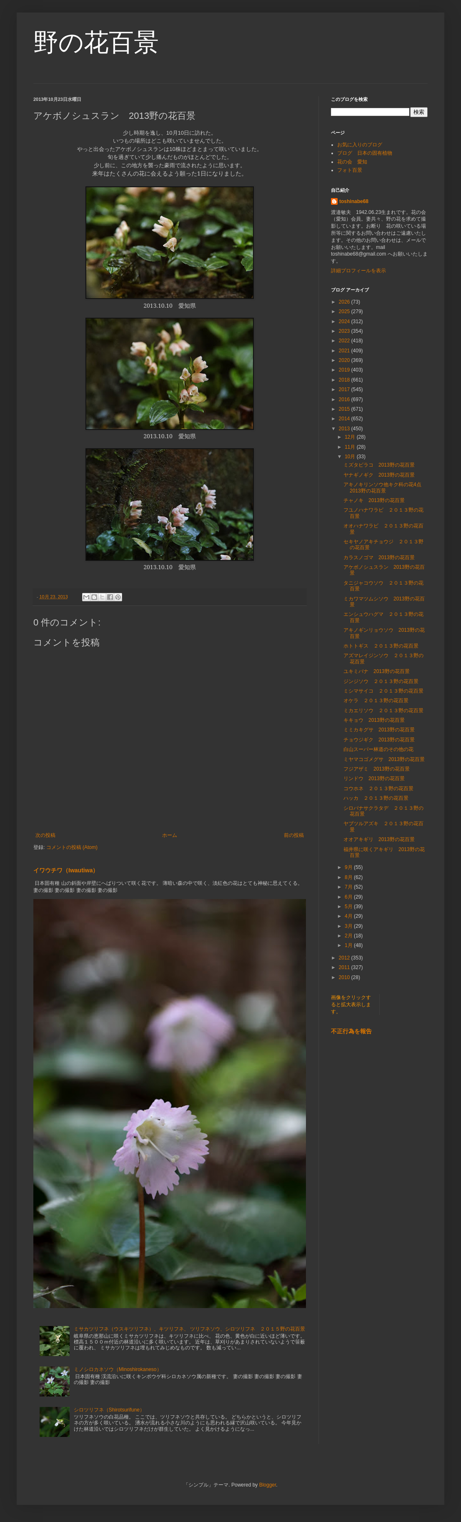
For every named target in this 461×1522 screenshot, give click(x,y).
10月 (351, 457)
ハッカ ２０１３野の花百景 (378, 798)
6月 (349, 897)
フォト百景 (349, 170)
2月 (349, 936)
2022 (345, 341)
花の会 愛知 (352, 162)
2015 (345, 409)
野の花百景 (96, 42)
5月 (349, 906)
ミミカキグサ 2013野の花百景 (379, 730)
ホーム (169, 835)
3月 (349, 926)
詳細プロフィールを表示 (358, 271)
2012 (345, 958)
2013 (345, 429)
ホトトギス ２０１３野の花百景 (380, 646)
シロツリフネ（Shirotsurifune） (109, 1410)
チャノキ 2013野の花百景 (374, 500)
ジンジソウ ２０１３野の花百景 (380, 681)
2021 (345, 351)
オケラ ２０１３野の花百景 (375, 700)
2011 (345, 967)
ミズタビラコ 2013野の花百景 (379, 465)
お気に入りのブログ (359, 145)
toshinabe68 (353, 201)
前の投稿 (294, 835)
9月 (349, 867)
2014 (345, 419)
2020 (345, 360)
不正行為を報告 (351, 1031)
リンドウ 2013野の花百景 (374, 778)
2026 (345, 302)
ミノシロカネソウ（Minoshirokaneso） (118, 1369)
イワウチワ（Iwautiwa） (65, 870)
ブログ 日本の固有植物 (364, 153)
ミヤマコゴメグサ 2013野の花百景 (384, 759)
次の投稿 (45, 835)
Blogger (267, 1485)
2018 (345, 380)
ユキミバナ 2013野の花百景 (376, 671)
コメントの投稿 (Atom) (72, 847)
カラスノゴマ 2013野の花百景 (379, 557)
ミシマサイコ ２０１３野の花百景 (383, 691)
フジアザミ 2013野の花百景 (376, 769)
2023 (345, 331)
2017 (345, 389)
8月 (349, 877)
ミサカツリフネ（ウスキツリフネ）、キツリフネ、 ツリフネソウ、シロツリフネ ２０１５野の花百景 (189, 1329)
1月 (349, 945)
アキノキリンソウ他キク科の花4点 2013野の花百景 (384, 487)
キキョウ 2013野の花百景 (374, 720)
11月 (351, 447)
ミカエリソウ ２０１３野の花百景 (383, 710)
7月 (349, 887)
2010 (345, 977)
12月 (351, 437)
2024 (345, 321)
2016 (345, 399)
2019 (345, 370)
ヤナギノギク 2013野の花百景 (379, 475)
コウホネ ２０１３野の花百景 (378, 788)
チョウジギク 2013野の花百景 (379, 740)
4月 (349, 916)
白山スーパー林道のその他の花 (378, 749)
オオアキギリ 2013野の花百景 (379, 839)
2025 (345, 311)
